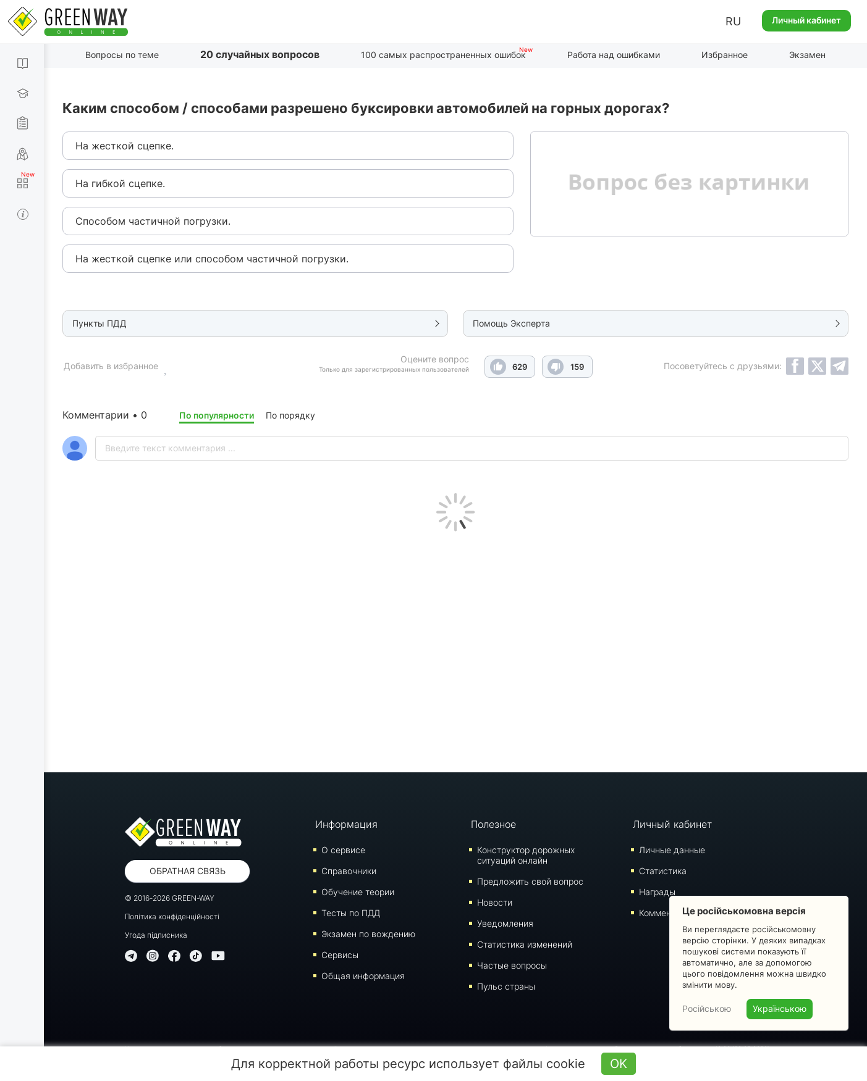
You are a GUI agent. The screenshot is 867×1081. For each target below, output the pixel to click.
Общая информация (363, 975)
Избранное (724, 54)
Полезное (493, 824)
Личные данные (672, 850)
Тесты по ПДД (350, 913)
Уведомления (505, 923)
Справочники (348, 871)
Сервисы (339, 955)
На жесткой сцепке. (124, 146)
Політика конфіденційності (172, 916)
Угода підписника (156, 935)
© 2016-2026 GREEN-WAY (169, 898)
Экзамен (807, 54)
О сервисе (343, 850)
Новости (494, 902)
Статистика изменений (524, 944)
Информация (346, 824)
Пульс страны (506, 986)
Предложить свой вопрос (530, 881)
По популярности (216, 415)
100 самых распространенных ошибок (443, 54)
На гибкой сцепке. (120, 183)
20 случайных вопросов (259, 54)
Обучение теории (357, 892)
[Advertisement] (455, 648)
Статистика (663, 871)
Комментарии (667, 913)
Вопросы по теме (122, 54)
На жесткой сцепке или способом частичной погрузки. (212, 259)
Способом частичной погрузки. (152, 221)
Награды (657, 892)
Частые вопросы (512, 965)
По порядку (290, 415)
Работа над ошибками (613, 54)
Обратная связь (188, 871)
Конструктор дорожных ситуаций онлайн (526, 855)
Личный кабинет (806, 20)
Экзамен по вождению (368, 934)
